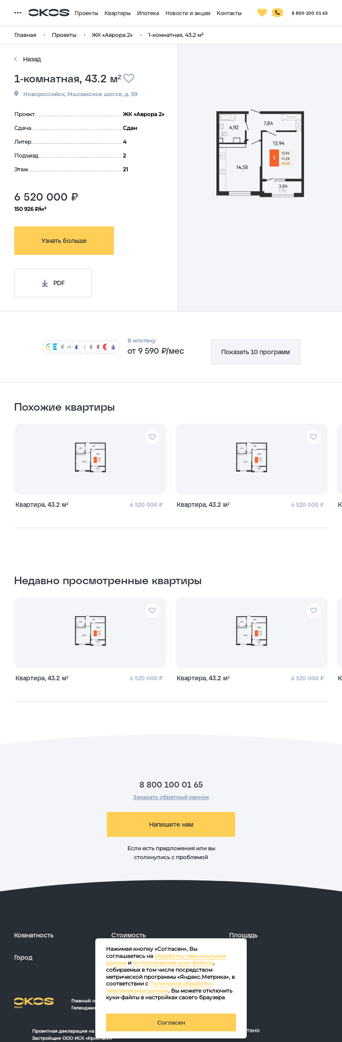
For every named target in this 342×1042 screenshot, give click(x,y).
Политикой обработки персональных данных (159, 987)
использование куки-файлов (173, 962)
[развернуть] (58, 935)
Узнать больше (64, 240)
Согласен (171, 1022)
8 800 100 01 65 (171, 784)
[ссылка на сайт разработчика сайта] (285, 1031)
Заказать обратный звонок (171, 797)
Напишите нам (171, 824)
